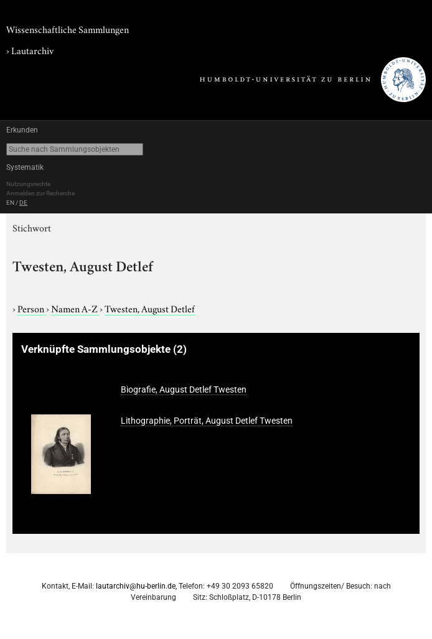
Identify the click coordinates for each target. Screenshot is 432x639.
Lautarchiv (32, 50)
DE (23, 202)
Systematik (25, 167)
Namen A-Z (75, 308)
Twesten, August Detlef (150, 308)
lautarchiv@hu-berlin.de (136, 586)
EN (10, 202)
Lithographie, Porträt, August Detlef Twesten (207, 421)
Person (31, 308)
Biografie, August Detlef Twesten (184, 389)
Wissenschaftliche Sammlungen (67, 28)
